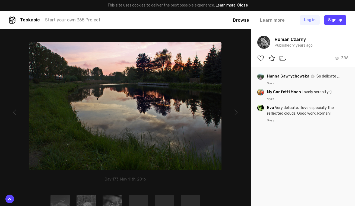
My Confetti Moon (284, 92)
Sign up (335, 20)
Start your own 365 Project (72, 19)
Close (242, 5)
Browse (241, 20)
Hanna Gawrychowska (288, 76)
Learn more (226, 5)
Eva (271, 107)
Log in (310, 20)
